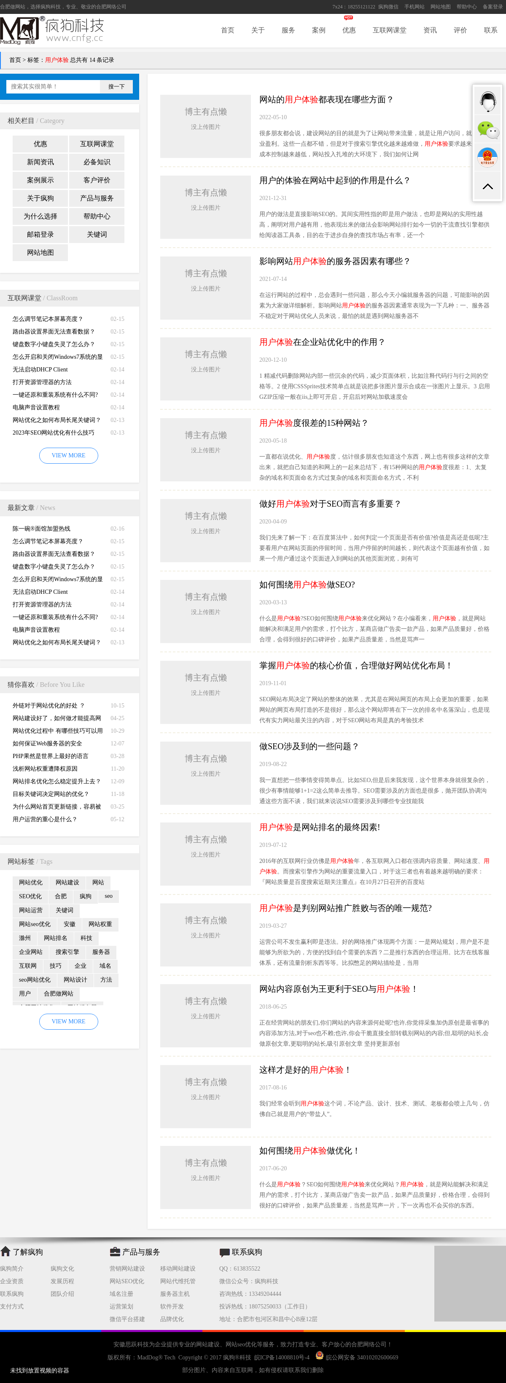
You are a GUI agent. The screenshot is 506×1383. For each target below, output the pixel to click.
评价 (460, 30)
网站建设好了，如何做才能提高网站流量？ (57, 720)
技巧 (56, 966)
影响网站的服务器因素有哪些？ (335, 261)
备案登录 (493, 7)
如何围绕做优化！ (310, 1150)
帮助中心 (467, 7)
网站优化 (31, 882)
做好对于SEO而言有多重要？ (330, 503)
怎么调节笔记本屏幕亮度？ (48, 319)
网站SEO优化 (127, 1281)
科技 (86, 938)
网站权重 (100, 924)
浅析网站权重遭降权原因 (45, 769)
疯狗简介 (12, 1269)
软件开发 (172, 1306)
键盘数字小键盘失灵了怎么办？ (54, 344)
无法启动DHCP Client (40, 369)
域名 (105, 966)
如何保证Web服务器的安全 (47, 743)
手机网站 (414, 7)
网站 (98, 882)
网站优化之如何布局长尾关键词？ (57, 420)
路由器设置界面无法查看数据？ (54, 331)
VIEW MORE (68, 455)
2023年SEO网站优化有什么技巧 (53, 433)
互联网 (28, 966)
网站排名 (55, 938)
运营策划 (121, 1306)
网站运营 (31, 910)
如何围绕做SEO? (307, 584)
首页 (227, 30)
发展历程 (62, 1281)
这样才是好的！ (305, 1069)
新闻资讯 (40, 162)
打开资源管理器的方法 (42, 382)
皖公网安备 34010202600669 (356, 1357)
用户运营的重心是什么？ (45, 819)
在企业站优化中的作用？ (322, 342)
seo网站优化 (35, 980)
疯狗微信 (388, 7)
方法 (106, 980)
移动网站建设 (178, 1269)
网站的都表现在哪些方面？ (326, 99)
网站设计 (75, 980)
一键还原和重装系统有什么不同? (55, 395)
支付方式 (12, 1306)
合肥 (61, 896)
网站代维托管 (178, 1281)
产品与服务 (97, 198)
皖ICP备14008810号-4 (282, 1357)
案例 (319, 30)
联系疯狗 (12, 1294)
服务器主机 (175, 1294)
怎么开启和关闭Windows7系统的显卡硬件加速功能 (58, 358)
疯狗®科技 (237, 1357)
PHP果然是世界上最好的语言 (51, 756)
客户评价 (96, 180)
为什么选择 (40, 216)
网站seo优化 (35, 924)
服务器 (101, 952)
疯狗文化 (62, 1269)
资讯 (430, 30)
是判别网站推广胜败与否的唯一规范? (345, 908)
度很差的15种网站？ (314, 422)
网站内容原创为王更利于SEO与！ (339, 988)
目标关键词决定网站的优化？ (51, 794)
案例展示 (40, 180)
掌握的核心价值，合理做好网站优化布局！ (356, 665)
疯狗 (86, 896)
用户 (25, 994)
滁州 (25, 938)
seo (109, 896)
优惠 (349, 30)
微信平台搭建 (127, 1319)
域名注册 (121, 1294)
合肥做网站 (12, 7)
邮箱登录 (40, 234)
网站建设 (67, 882)
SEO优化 (30, 896)
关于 (258, 30)
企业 (80, 966)
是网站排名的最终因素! (319, 827)
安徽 (69, 924)
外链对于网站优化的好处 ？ (49, 705)
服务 (288, 30)
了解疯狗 (28, 1252)
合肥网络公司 (111, 7)
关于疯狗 (40, 198)
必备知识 (96, 162)
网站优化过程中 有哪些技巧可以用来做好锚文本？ (58, 732)
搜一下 (116, 86)
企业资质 (12, 1281)
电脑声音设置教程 (36, 407)
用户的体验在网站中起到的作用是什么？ (335, 180)
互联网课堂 (389, 30)
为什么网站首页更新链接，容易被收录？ (57, 808)
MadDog (147, 1357)
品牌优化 (172, 1319)
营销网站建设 (127, 1269)
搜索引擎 (67, 952)
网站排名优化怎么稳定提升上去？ (57, 781)
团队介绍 (62, 1294)
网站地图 (441, 7)
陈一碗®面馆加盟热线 (41, 529)
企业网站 (31, 952)
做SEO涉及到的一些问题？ (309, 746)
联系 (491, 30)
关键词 (97, 234)
